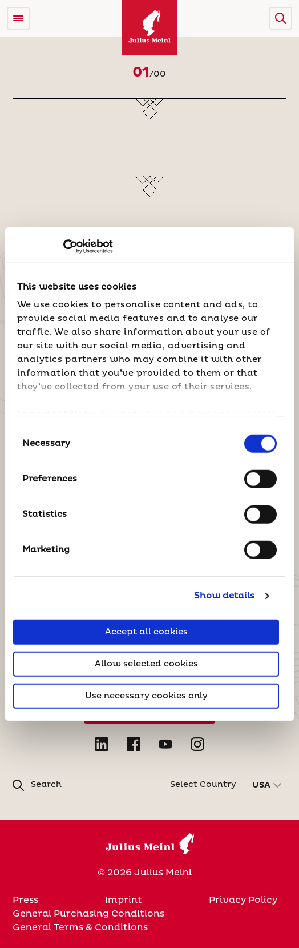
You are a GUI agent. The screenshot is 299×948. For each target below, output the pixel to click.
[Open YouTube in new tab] (165, 744)
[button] (280, 18)
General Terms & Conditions (80, 927)
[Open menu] (18, 18)
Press (25, 900)
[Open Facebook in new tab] (133, 744)
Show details (224, 596)
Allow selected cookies (146, 663)
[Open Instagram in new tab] (197, 744)
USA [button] (261, 785)
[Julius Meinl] (149, 27)
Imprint (123, 900)
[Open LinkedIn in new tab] (101, 744)
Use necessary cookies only (146, 695)
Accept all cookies (146, 631)
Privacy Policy (243, 900)
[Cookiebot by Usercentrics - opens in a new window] (63, 246)
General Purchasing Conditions (88, 913)
